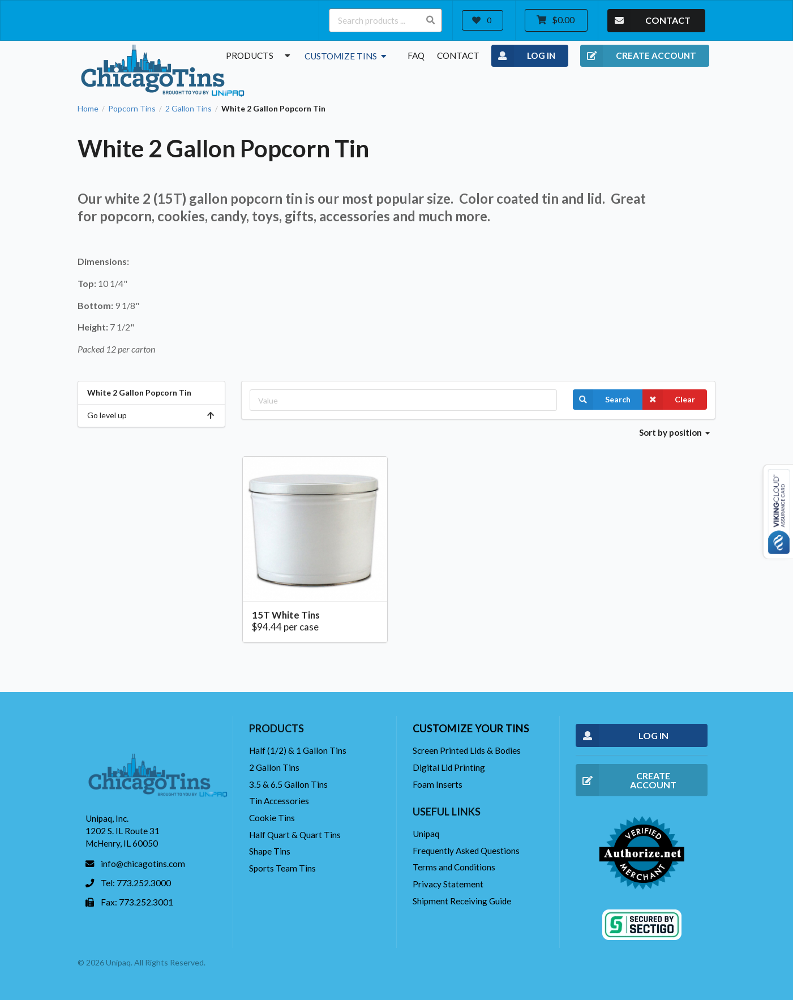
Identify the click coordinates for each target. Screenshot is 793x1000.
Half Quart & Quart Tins (295, 835)
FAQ (416, 55)
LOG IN (523, 56)
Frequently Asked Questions (466, 851)
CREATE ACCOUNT (638, 56)
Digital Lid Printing (449, 767)
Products (259, 55)
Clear (668, 399)
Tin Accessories (279, 801)
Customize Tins (347, 56)
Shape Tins (269, 851)
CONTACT (649, 20)
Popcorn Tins (132, 109)
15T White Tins (286, 615)
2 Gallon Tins (188, 109)
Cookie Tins (272, 818)
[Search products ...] (385, 20)
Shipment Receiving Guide (462, 901)
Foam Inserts (437, 784)
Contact (458, 55)
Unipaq (426, 834)
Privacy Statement (448, 884)
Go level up (151, 415)
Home (88, 109)
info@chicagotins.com (143, 864)
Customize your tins (471, 728)
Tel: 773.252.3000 (136, 883)
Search (602, 399)
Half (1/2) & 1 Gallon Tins (297, 750)
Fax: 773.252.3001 (137, 902)
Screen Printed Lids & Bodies (467, 750)
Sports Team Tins (282, 868)
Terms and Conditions (454, 867)
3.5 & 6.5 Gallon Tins (288, 784)
